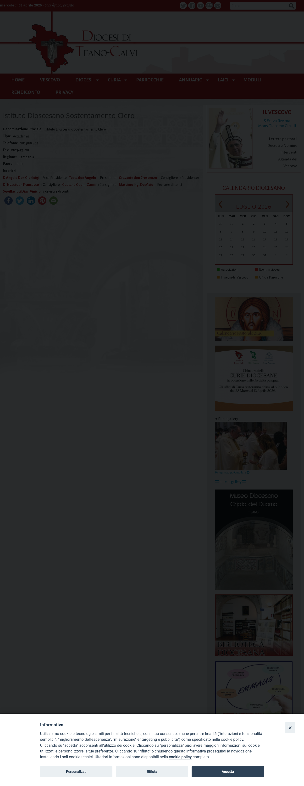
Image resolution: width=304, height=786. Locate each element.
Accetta (228, 771)
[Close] (290, 727)
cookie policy (180, 757)
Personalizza (76, 771)
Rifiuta (152, 771)
